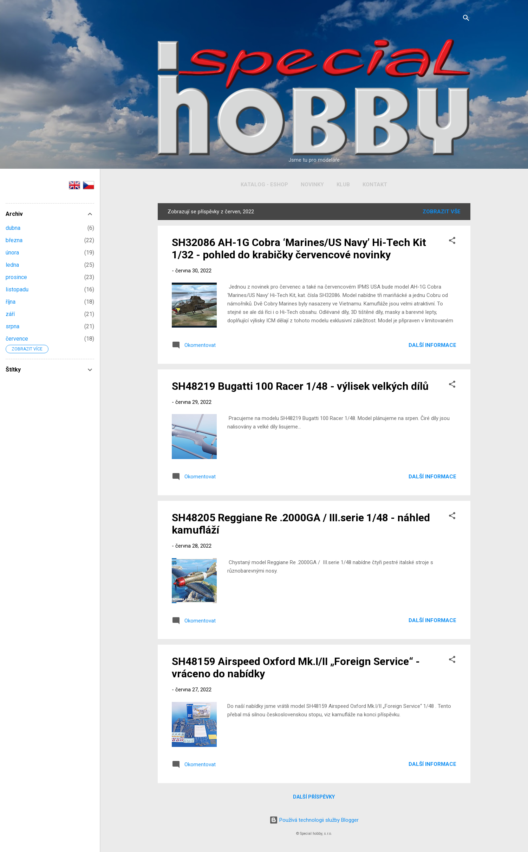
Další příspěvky (314, 797)
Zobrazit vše (442, 211)
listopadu (17, 289)
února (12, 252)
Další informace (432, 345)
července (17, 338)
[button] (452, 241)
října (10, 301)
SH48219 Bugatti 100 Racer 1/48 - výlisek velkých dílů (300, 386)
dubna (13, 228)
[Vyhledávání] (466, 19)
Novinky (312, 184)
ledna (12, 265)
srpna (12, 326)
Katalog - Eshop (264, 184)
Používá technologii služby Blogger (314, 820)
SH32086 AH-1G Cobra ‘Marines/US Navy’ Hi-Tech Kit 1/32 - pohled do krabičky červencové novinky (299, 248)
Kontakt (375, 184)
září (10, 314)
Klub (343, 184)
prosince (16, 277)
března (14, 240)
